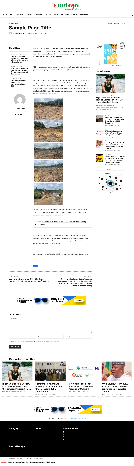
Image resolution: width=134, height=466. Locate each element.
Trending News (13, 23)
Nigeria (74, 15)
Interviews (84, 15)
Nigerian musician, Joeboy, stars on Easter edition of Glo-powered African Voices (19, 59)
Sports (48, 15)
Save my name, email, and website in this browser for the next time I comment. (35, 342)
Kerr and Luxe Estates (44, 266)
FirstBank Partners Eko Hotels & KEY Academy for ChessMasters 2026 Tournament (19, 71)
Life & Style (39, 15)
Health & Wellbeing (61, 15)
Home (5, 15)
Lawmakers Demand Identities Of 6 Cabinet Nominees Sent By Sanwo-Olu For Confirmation (29, 280)
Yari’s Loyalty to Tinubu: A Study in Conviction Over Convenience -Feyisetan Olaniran (114, 145)
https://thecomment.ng (20, 111)
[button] (131, 15)
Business (29, 15)
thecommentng (19, 33)
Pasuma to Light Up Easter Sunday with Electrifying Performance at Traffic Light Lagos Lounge (115, 159)
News (12, 15)
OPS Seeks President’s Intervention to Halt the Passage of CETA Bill (19, 83)
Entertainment (14, 54)
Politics (20, 15)
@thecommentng (78, 419)
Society (13, 66)
